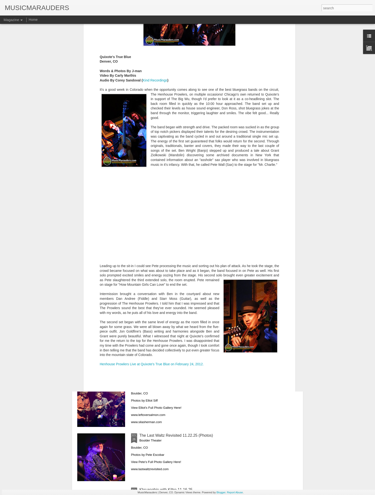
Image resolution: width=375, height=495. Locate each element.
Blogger (220, 492)
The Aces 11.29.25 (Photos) (163, 327)
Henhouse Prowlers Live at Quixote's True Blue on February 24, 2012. (152, 287)
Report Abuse (235, 492)
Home (33, 20)
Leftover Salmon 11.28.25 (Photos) (169, 381)
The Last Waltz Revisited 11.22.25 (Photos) (176, 435)
